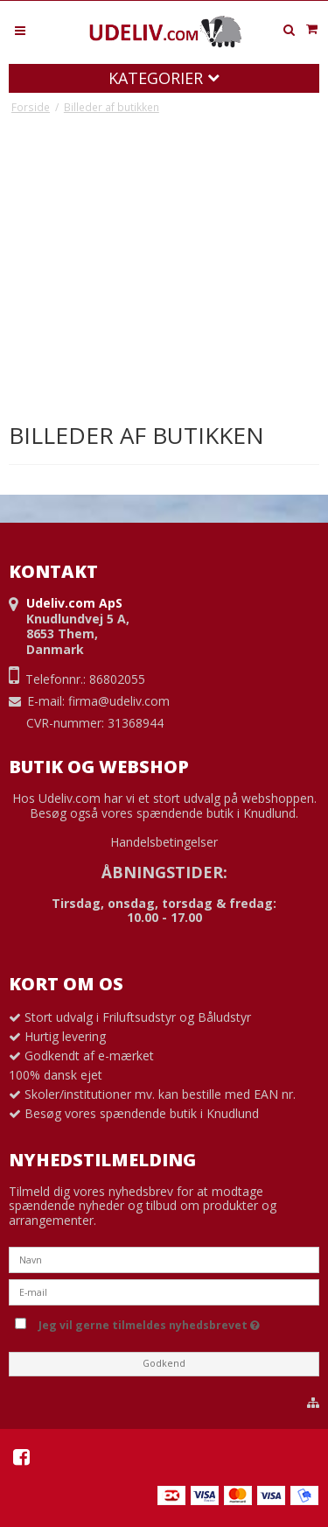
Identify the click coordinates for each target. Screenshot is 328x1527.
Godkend (164, 1363)
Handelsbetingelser (164, 842)
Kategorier (164, 77)
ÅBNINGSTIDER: (164, 872)
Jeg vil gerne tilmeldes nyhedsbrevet (175, 1322)
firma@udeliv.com (119, 701)
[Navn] (164, 1258)
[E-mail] (164, 1291)
